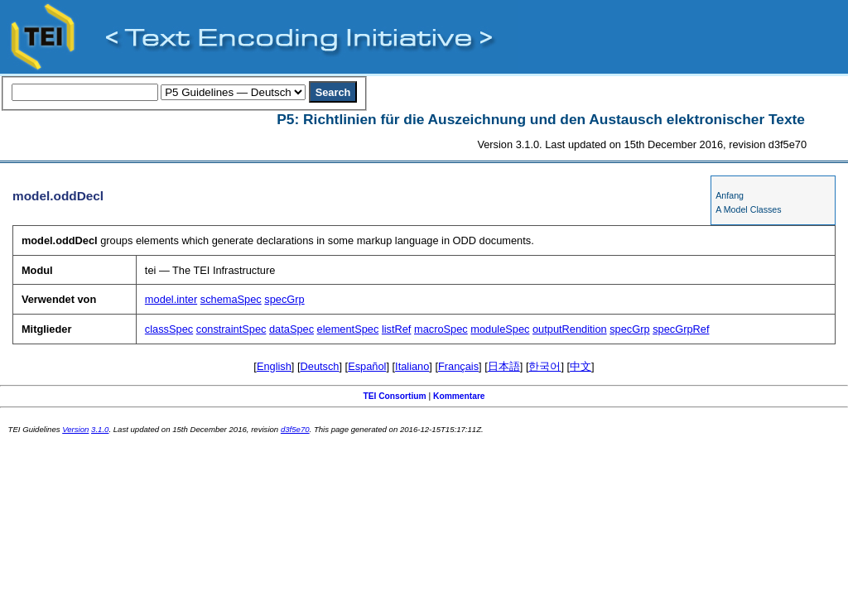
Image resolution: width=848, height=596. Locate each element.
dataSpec (291, 329)
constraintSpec (231, 329)
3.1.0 (99, 429)
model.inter (171, 299)
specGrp (284, 299)
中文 (580, 366)
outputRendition (569, 329)
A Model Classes (748, 209)
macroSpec (441, 329)
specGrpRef (681, 329)
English (274, 366)
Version (75, 429)
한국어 (544, 366)
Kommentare (459, 396)
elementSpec (348, 329)
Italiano (412, 366)
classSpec (169, 329)
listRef (397, 329)
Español (367, 366)
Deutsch (320, 366)
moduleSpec (499, 329)
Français (458, 366)
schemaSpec (231, 299)
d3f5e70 (295, 429)
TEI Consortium (394, 396)
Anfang (730, 195)
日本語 (504, 366)
